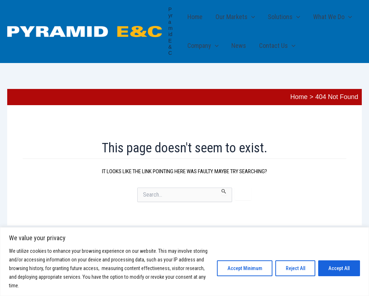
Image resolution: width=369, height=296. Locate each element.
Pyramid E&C (170, 31)
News (238, 45)
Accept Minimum (242, 268)
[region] (184, 261)
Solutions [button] (284, 17)
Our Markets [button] (235, 17)
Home (195, 17)
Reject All (294, 268)
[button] (251, 17)
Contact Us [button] (277, 45)
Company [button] (203, 45)
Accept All (339, 268)
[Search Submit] (224, 192)
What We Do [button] (332, 17)
